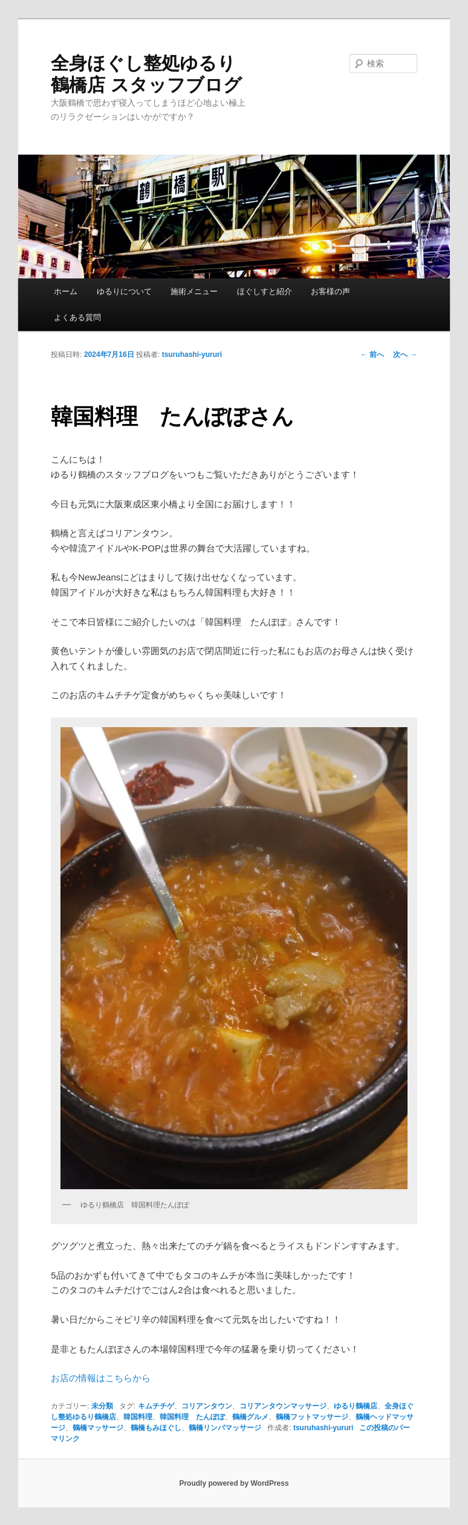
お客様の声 (330, 291)
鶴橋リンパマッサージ (225, 1428)
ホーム (65, 291)
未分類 (102, 1406)
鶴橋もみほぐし (156, 1428)
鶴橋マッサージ (98, 1428)
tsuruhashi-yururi (192, 354)
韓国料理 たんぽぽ (192, 1417)
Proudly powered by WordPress (233, 1483)
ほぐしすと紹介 (264, 291)
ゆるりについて (124, 291)
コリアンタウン (206, 1406)
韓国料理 (137, 1417)
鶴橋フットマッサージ (312, 1417)
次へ (405, 354)
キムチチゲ (156, 1406)
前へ (372, 354)
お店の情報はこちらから (101, 1378)
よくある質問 (77, 317)
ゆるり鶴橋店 (355, 1406)
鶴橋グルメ (250, 1417)
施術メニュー (194, 291)
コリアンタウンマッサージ (283, 1406)
